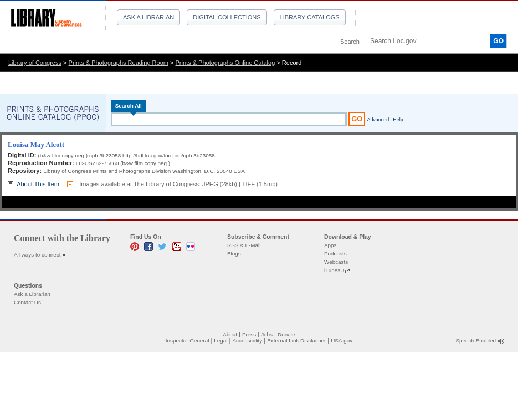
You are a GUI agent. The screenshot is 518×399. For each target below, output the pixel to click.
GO (498, 41)
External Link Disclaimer (296, 340)
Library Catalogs (310, 17)
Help (398, 119)
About (230, 334)
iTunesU (334, 270)
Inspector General (187, 340)
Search (350, 41)
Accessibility (247, 340)
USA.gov (341, 340)
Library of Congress (34, 62)
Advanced (378, 119)
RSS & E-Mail (243, 245)
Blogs (234, 253)
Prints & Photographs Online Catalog (225, 62)
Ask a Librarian (148, 17)
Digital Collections (226, 17)
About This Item (38, 184)
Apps (330, 245)
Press (249, 334)
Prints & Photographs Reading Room (118, 62)
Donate (286, 334)
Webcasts (336, 262)
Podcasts (335, 253)
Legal (220, 340)
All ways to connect (37, 255)
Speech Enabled (476, 340)
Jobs (267, 334)
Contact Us (27, 302)
